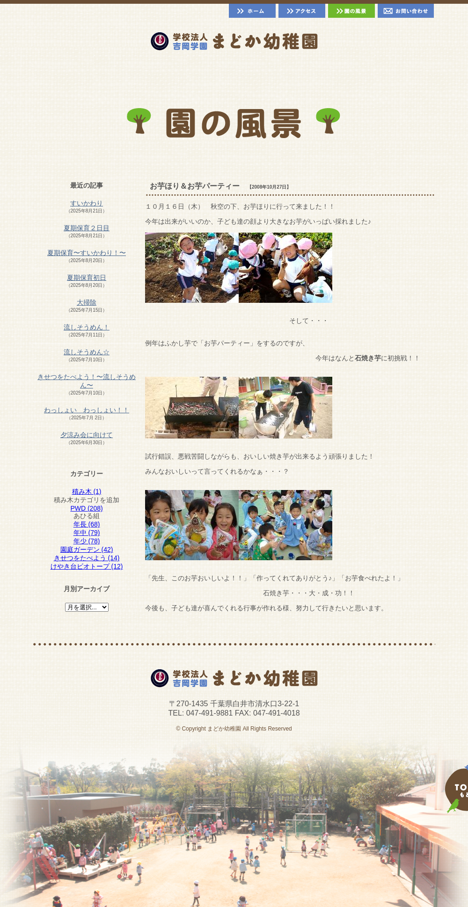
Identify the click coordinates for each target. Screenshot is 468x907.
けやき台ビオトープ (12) (87, 566)
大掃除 (86, 302)
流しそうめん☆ (87, 352)
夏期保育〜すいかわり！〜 (86, 252)
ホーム (252, 11)
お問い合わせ (406, 11)
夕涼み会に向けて (86, 435)
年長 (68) (86, 524)
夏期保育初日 (86, 277)
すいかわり (86, 203)
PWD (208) (86, 508)
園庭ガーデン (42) (86, 549)
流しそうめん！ (87, 327)
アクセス (301, 11)
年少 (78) (86, 541)
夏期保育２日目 (87, 228)
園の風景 (351, 11)
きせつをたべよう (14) (87, 558)
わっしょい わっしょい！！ (86, 410)
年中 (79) (86, 532)
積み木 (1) (87, 491)
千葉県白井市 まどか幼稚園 (234, 41)
